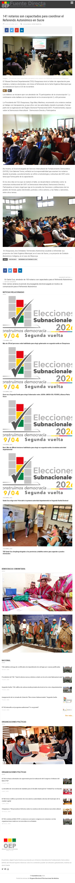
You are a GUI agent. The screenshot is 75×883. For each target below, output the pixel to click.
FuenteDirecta (36, 876)
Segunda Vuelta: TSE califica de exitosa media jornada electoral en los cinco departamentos (32, 687)
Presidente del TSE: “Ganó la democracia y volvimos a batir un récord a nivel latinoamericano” (32, 677)
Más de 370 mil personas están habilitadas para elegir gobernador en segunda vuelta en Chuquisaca (36, 343)
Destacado (12, 259)
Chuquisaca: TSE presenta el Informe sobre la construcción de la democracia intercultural (31, 809)
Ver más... (69, 716)
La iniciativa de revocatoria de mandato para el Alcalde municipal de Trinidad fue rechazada (32, 789)
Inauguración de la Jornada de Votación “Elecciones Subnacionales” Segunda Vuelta (29, 697)
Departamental (36, 24)
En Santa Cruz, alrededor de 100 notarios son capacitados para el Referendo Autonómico (38, 280)
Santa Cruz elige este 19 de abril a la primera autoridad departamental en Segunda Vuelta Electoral (35, 501)
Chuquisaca (27, 24)
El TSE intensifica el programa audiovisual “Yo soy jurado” (20, 707)
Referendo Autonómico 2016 (28, 259)
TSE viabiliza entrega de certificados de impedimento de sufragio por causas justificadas (31, 667)
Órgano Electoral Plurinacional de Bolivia (44, 878)
